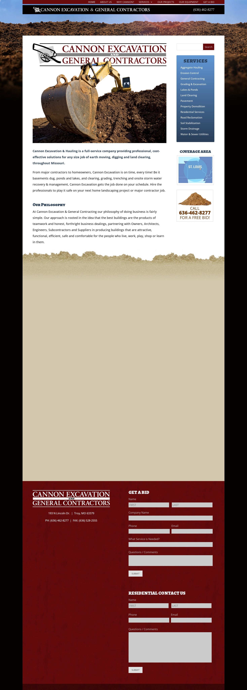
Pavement (187, 100)
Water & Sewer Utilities (194, 134)
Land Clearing (189, 95)
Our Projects (165, 2)
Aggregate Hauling (192, 67)
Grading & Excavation (193, 84)
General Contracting (193, 78)
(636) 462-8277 (203, 9)
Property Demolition (193, 106)
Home (91, 2)
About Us (106, 2)
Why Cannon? (125, 2)
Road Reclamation (191, 117)
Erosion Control (190, 73)
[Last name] (192, 504)
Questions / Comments (143, 552)
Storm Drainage (190, 128)
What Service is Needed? (145, 539)
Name (133, 499)
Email (176, 526)
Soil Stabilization (190, 123)
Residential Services (192, 112)
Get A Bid (208, 2)
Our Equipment (188, 2)
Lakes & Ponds (189, 89)
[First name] (149, 504)
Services (144, 2)
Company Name (139, 512)
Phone (134, 526)
